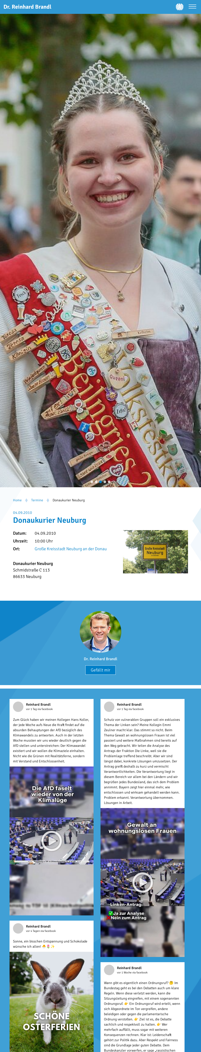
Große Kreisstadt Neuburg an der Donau (71, 549)
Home (17, 500)
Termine (37, 500)
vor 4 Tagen (33, 931)
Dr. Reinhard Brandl (100, 659)
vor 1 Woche (124, 972)
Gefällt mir (100, 670)
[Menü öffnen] (192, 7)
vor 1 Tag (31, 709)
